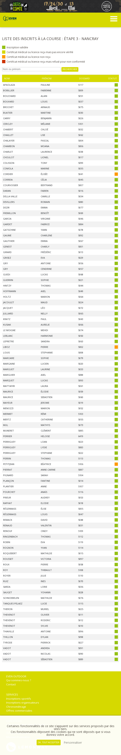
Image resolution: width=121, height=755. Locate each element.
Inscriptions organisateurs (22, 702)
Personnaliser (73, 742)
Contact (11, 684)
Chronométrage (16, 707)
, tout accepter (48, 742)
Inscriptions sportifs (18, 698)
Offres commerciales (19, 710)
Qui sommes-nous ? (18, 680)
